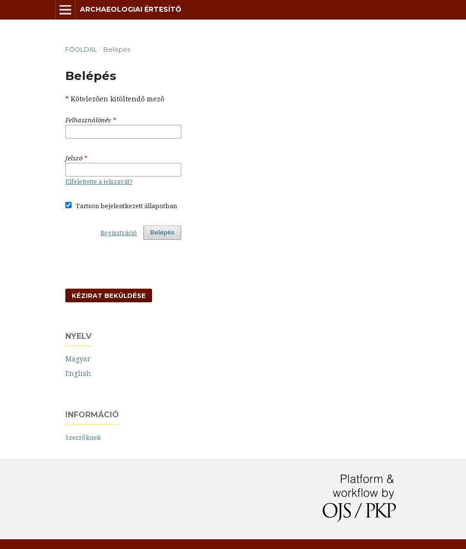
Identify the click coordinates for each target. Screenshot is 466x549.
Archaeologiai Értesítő (130, 9)
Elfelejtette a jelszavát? (99, 181)
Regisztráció (118, 232)
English (78, 373)
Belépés (162, 232)
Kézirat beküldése (109, 295)
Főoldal (81, 49)
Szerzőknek (83, 437)
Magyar (78, 358)
